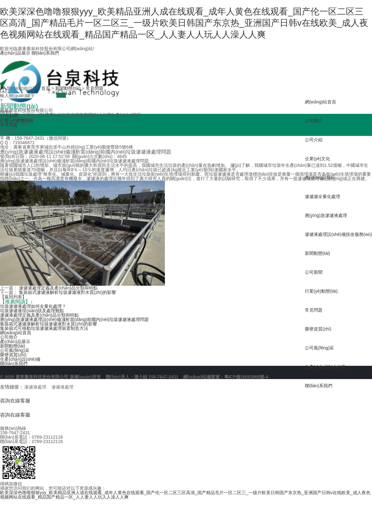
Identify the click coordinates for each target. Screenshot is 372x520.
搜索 (61, 95)
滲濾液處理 (35, 386)
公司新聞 (314, 272)
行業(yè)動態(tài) (321, 291)
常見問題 (314, 310)
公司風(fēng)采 (319, 347)
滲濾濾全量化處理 (322, 196)
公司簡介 (314, 120)
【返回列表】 (13, 296)
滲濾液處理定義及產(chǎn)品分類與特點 (58, 287)
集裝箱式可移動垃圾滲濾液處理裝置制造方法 (44, 328)
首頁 (45, 88)
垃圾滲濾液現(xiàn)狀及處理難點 (32, 310)
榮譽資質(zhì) (318, 328)
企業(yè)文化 (317, 158)
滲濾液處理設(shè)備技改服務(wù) (338, 234)
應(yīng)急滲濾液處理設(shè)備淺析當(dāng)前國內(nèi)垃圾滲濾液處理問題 (74, 319)
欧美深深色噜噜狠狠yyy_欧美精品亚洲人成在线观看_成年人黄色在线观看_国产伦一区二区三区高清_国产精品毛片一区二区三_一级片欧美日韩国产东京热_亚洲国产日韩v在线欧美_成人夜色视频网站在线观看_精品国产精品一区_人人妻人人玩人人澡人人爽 (184, 23)
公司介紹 (314, 139)
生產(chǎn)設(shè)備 (325, 366)
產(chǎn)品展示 (15, 53)
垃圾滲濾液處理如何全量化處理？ (33, 306)
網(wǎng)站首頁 (320, 101)
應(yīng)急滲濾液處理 (326, 215)
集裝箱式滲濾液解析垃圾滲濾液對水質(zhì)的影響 (67, 292)
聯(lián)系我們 (45, 53)
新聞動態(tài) (317, 253)
